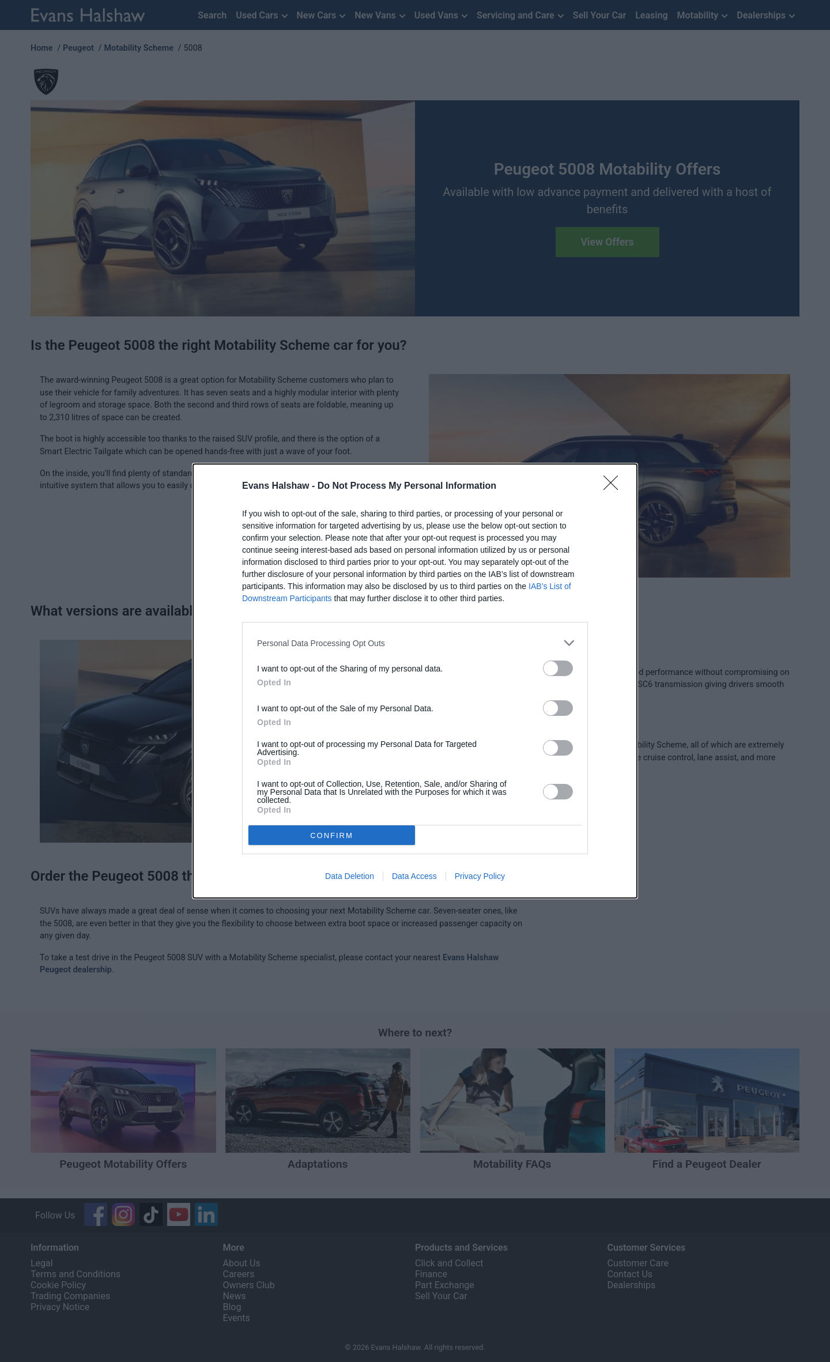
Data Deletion (349, 876)
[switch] (558, 668)
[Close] (614, 486)
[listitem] (415, 643)
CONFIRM (331, 835)
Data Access (414, 876)
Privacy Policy (480, 876)
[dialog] (415, 681)
